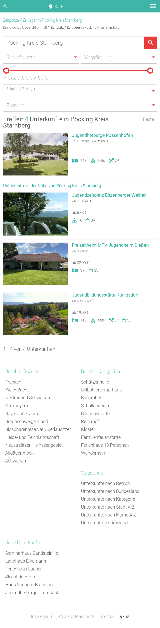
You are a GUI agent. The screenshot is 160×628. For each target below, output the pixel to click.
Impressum (42, 616)
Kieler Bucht (17, 389)
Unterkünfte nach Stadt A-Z (108, 507)
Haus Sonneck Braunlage (30, 584)
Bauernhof (91, 397)
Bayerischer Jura (21, 413)
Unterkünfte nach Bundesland (110, 491)
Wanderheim (93, 453)
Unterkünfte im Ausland (104, 522)
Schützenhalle (95, 382)
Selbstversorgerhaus (101, 389)
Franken (13, 382)
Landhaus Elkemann (25, 561)
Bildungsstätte (95, 413)
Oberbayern (16, 405)
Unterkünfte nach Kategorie (108, 499)
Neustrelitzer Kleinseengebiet (34, 445)
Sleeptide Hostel (21, 576)
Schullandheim (96, 405)
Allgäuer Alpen (19, 453)
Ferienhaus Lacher (23, 569)
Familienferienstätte (101, 437)
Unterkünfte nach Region (105, 483)
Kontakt (107, 616)
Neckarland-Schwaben (27, 397)
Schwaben (15, 461)
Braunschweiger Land (26, 421)
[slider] (6, 70)
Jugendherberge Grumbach (32, 592)
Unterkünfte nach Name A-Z (108, 515)
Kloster (88, 429)
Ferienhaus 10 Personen (105, 445)
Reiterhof (90, 421)
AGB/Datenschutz (76, 616)
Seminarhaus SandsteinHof (32, 553)
